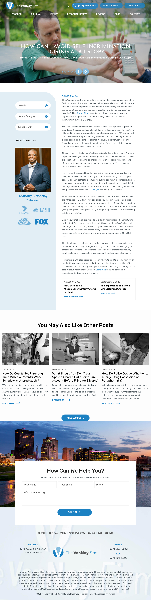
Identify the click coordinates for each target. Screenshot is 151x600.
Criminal (36, 14)
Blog (117, 14)
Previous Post (76, 297)
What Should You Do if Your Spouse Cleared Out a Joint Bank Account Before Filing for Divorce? (75, 377)
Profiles (16, 14)
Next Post (105, 293)
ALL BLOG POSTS (75, 418)
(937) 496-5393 (118, 558)
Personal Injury (77, 14)
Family (54, 14)
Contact (135, 14)
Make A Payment (111, 5)
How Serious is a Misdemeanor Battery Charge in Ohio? (80, 289)
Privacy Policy (88, 594)
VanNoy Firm (82, 113)
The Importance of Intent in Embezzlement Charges (116, 287)
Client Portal (135, 5)
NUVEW (39, 594)
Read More (8, 403)
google (85, 71)
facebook (78, 71)
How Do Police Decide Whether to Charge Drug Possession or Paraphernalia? (125, 377)
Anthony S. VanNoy (33, 196)
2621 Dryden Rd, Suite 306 (33, 549)
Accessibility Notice (105, 594)
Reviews (100, 14)
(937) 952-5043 (87, 5)
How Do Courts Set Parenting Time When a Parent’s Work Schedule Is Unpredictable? (22, 377)
